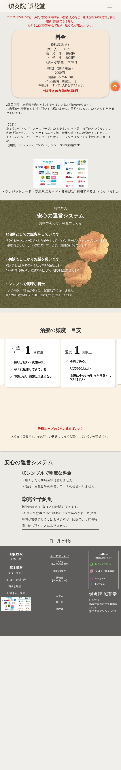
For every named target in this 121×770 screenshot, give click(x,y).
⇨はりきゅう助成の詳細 (62, 120)
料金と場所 (26, 667)
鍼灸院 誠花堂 (26, 6)
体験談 (63, 688)
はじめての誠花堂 (26, 661)
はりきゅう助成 (26, 674)
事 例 (63, 681)
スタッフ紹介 (26, 654)
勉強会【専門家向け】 (63, 658)
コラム (63, 674)
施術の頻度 (62, 650)
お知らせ (27, 640)
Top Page (26, 635)
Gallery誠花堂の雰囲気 (63, 642)
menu (110, 6)
